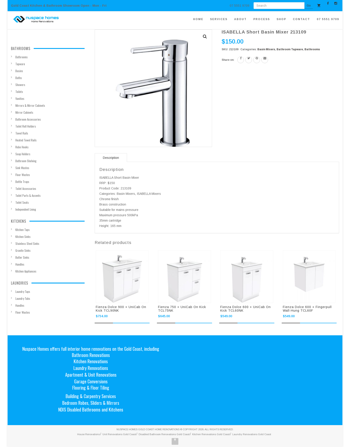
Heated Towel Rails (26, 140)
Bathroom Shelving (25, 161)
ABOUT (240, 19)
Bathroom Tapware (290, 49)
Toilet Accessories (25, 188)
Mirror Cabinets (24, 112)
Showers (20, 84)
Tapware (20, 64)
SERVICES (218, 19)
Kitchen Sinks (23, 236)
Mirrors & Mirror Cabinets (30, 105)
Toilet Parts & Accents (28, 195)
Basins (19, 71)
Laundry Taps (22, 291)
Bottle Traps (22, 181)
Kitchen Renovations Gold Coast (211, 434)
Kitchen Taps (22, 229)
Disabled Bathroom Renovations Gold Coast (164, 434)
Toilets (19, 91)
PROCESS (261, 19)
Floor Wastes (22, 174)
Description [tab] (111, 157)
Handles (19, 264)
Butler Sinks (22, 257)
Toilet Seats (22, 202)
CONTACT (301, 19)
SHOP (281, 19)
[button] (205, 37)
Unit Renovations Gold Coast (119, 434)
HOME (198, 19)
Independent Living (25, 209)
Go (309, 5)
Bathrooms (312, 49)
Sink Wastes (22, 168)
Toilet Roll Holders (25, 126)
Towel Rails (21, 133)
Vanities (19, 98)
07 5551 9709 (328, 19)
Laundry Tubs (22, 298)
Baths (18, 78)
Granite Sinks (23, 250)
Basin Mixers (266, 49)
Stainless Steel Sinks (27, 243)
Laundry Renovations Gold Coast (251, 434)
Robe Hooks (22, 147)
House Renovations (88, 434)
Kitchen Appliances (25, 271)
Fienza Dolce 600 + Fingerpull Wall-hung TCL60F (307, 308)
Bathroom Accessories (28, 119)
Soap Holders (22, 154)
